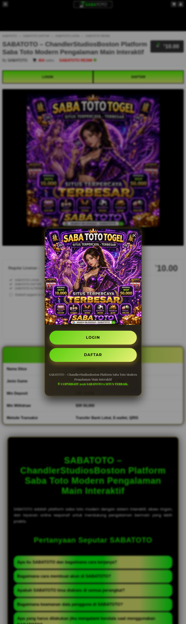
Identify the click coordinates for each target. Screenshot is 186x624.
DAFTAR (93, 355)
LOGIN (93, 337)
